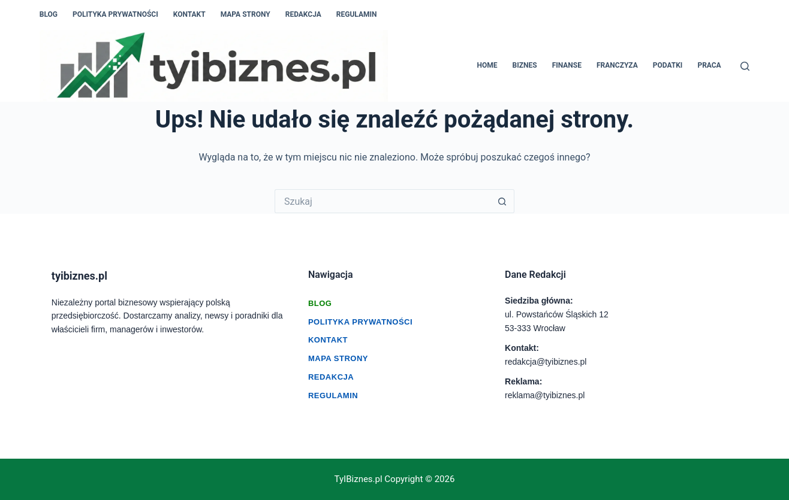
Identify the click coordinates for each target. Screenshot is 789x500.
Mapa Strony (245, 14)
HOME (487, 65)
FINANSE (567, 65)
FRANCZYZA (617, 65)
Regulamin (356, 14)
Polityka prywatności (115, 14)
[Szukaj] (744, 66)
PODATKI (668, 65)
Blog (49, 14)
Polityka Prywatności (360, 321)
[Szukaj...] (382, 201)
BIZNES (525, 65)
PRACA (709, 65)
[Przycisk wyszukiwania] (502, 201)
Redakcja (303, 14)
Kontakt (189, 14)
